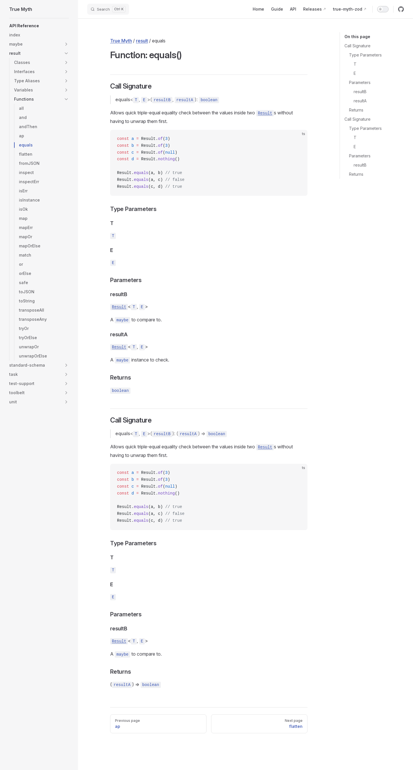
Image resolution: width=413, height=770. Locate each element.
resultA (360, 100)
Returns (356, 110)
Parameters (360, 82)
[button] (66, 44)
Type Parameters (365, 54)
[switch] (383, 9)
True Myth (121, 41)
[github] (401, 9)
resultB (360, 91)
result (142, 41)
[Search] (108, 9)
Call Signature (357, 45)
